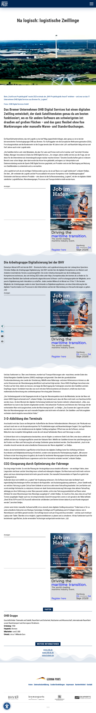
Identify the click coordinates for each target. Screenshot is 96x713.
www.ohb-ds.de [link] (48, 652)
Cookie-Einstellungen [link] (57, 685)
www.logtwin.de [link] (48, 655)
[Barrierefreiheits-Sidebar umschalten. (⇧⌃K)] (7, 706)
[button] (91, 4)
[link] (5, 4)
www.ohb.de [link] (47, 650)
